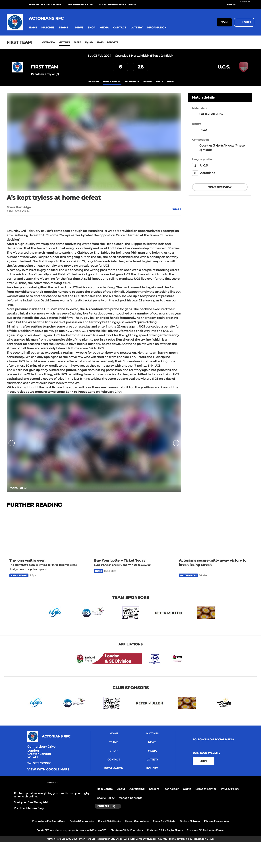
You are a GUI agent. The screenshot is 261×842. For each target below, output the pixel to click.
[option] (94, 443)
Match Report (112, 81)
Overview (48, 42)
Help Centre (105, 789)
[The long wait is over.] (46, 534)
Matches (64, 42)
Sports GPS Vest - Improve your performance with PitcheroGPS (71, 830)
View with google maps (48, 769)
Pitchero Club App (190, 821)
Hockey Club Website (137, 821)
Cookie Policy (105, 798)
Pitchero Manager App (216, 821)
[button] (33, 27)
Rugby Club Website (164, 821)
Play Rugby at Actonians (45, 4)
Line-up (147, 81)
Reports (112, 42)
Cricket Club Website (109, 821)
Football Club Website (82, 821)
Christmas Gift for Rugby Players (165, 830)
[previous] (11, 443)
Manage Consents (130, 798)
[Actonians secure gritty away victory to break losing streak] (215, 534)
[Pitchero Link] (247, 6)
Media (170, 81)
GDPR (187, 789)
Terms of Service (206, 789)
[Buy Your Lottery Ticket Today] (130, 534)
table (159, 81)
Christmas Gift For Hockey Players (205, 830)
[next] (176, 443)
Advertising (137, 789)
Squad (88, 42)
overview (93, 81)
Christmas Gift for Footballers (127, 830)
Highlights (132, 81)
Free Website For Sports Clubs (48, 821)
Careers (154, 789)
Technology (171, 789)
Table (77, 42)
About (121, 789)
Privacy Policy (230, 789)
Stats (99, 42)
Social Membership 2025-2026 (117, 4)
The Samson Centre (80, 4)
